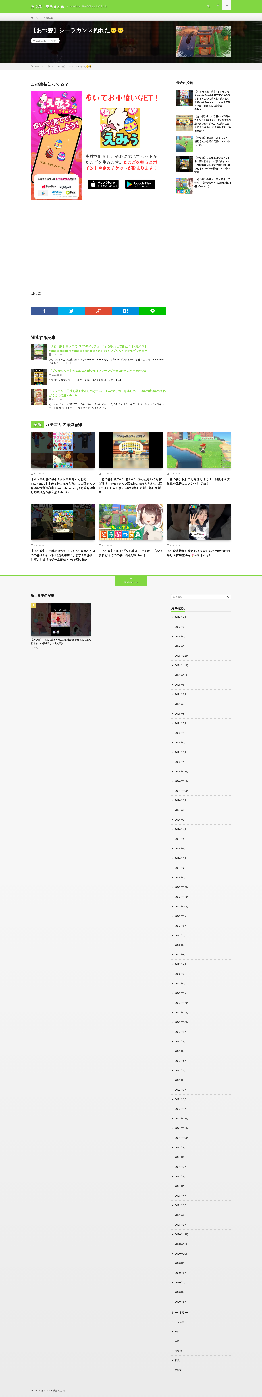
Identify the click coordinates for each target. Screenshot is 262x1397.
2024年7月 (181, 827)
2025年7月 (181, 714)
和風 (177, 1359)
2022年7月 (181, 1055)
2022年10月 (182, 1026)
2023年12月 (182, 894)
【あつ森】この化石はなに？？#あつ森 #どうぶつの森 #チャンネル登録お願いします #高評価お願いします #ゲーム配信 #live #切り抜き (212, 168)
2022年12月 (182, 1007)
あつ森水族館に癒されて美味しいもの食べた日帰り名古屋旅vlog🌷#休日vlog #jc (199, 558)
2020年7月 (181, 1282)
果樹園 (178, 1368)
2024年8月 (181, 818)
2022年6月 (181, 1064)
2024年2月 (181, 875)
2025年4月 (181, 742)
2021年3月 (181, 1206)
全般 (53, 44)
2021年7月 (181, 1168)
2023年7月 (181, 941)
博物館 (178, 1349)
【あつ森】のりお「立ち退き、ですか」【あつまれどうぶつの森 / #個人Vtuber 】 (212, 186)
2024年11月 (182, 789)
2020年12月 (182, 1235)
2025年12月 (182, 666)
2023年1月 (181, 998)
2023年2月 (181, 988)
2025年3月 (181, 752)
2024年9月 (181, 808)
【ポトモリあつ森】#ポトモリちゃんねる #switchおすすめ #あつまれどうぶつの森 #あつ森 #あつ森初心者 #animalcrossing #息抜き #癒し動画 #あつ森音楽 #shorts (62, 489)
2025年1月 (181, 770)
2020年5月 (181, 1301)
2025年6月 (181, 723)
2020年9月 (181, 1263)
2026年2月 (181, 647)
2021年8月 (181, 1159)
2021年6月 (181, 1178)
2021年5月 (181, 1187)
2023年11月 (182, 903)
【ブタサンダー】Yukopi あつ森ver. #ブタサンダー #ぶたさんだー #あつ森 (97, 374)
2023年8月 (181, 931)
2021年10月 (182, 1140)
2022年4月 (181, 1083)
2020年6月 (181, 1291)
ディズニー (181, 1321)
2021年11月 (182, 1130)
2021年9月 (181, 1149)
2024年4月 (181, 856)
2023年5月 (181, 960)
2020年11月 (182, 1244)
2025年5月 (181, 733)
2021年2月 (181, 1216)
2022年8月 (181, 1045)
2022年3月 (181, 1092)
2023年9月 (181, 922)
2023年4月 (181, 969)
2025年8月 (181, 704)
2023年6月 (181, 950)
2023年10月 (182, 913)
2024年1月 (181, 884)
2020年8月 (181, 1272)
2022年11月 (182, 1017)
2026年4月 (181, 628)
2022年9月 (181, 1036)
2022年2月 (181, 1102)
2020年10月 (182, 1253)
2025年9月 (181, 695)
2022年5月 (181, 1074)
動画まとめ (59, 1388)
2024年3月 (181, 865)
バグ (177, 1330)
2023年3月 (181, 979)
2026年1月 (181, 657)
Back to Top (131, 593)
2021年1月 (181, 1225)
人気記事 (49, 18)
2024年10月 (182, 799)
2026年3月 (181, 638)
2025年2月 (181, 761)
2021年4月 (181, 1197)
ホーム (34, 18)
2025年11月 (182, 676)
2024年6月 (181, 837)
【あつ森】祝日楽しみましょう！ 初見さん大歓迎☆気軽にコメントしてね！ (213, 145)
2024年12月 (182, 780)
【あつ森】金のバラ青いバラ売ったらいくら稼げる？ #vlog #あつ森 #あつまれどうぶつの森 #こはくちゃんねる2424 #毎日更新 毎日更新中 (212, 126)
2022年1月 (181, 1111)
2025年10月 (182, 685)
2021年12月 (182, 1121)
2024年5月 (181, 846)
